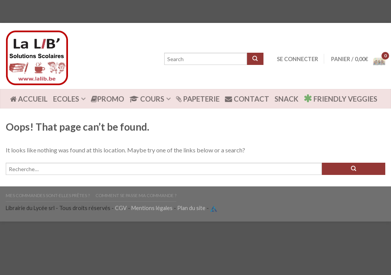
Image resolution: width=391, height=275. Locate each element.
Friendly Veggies (340, 98)
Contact (247, 99)
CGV (121, 208)
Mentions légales (152, 208)
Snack (286, 99)
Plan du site (191, 208)
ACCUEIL (29, 99)
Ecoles (66, 99)
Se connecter (297, 59)
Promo (107, 99)
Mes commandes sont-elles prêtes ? (48, 195)
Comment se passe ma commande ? (135, 195)
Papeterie (198, 99)
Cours (146, 99)
